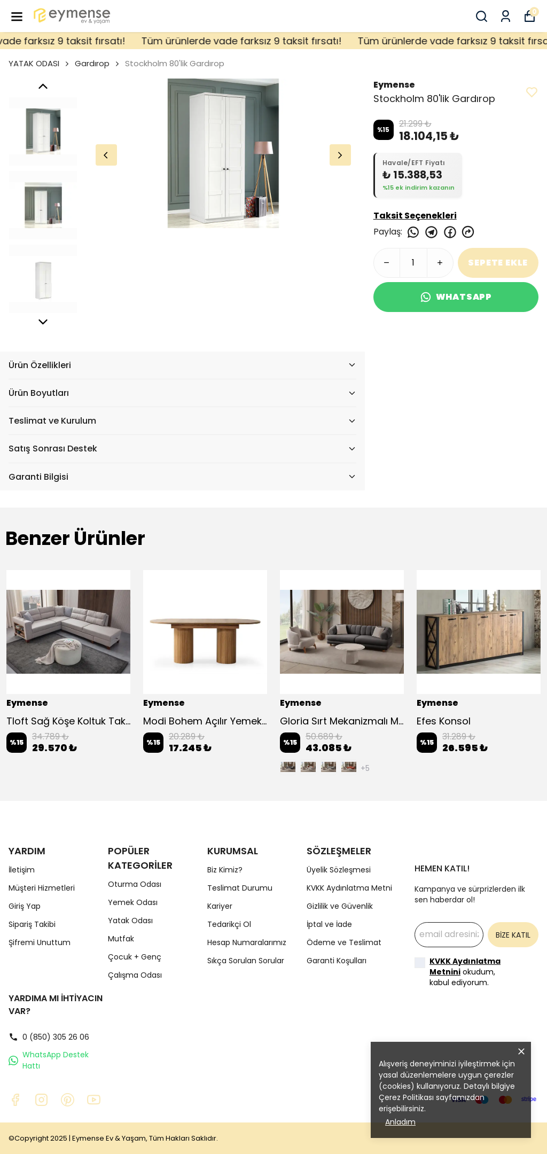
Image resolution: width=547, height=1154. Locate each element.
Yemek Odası (133, 902)
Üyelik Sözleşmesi (339, 869)
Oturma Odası (134, 884)
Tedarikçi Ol (229, 924)
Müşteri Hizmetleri (42, 888)
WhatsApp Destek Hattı (49, 1060)
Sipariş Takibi (32, 924)
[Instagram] (41, 1099)
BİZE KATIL (513, 935)
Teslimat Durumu (239, 888)
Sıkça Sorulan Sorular (245, 960)
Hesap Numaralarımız (246, 942)
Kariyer (219, 906)
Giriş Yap (25, 906)
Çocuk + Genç (134, 957)
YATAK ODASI (40, 63)
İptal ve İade (329, 924)
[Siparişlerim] (505, 16)
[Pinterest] (67, 1099)
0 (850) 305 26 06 (49, 1037)
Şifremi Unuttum (40, 942)
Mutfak (121, 938)
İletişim (22, 869)
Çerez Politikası (406, 1097)
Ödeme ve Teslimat (344, 942)
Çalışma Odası (135, 975)
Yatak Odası (130, 920)
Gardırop (92, 63)
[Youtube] (93, 1099)
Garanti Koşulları (336, 960)
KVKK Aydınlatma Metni (349, 888)
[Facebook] (15, 1099)
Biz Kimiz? (225, 869)
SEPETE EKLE (498, 262)
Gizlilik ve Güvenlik (340, 906)
